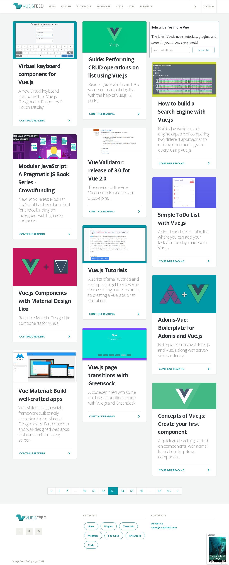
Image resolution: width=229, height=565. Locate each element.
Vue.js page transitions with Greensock (108, 375)
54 (122, 491)
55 (131, 491)
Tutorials (84, 6)
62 (159, 491)
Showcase (103, 6)
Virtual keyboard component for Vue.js (39, 74)
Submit (146, 6)
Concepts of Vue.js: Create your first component (181, 423)
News (52, 6)
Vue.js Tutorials (107, 270)
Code (119, 6)
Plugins (66, 6)
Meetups (93, 535)
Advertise (157, 523)
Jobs (131, 6)
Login (209, 6)
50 (84, 491)
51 (94, 491)
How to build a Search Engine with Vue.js (182, 111)
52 (103, 491)
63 (169, 491)
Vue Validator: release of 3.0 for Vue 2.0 (109, 170)
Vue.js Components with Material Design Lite (44, 301)
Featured (113, 535)
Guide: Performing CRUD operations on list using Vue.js (113, 67)
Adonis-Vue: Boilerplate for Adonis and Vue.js (180, 327)
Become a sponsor (219, 563)
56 (141, 491)
